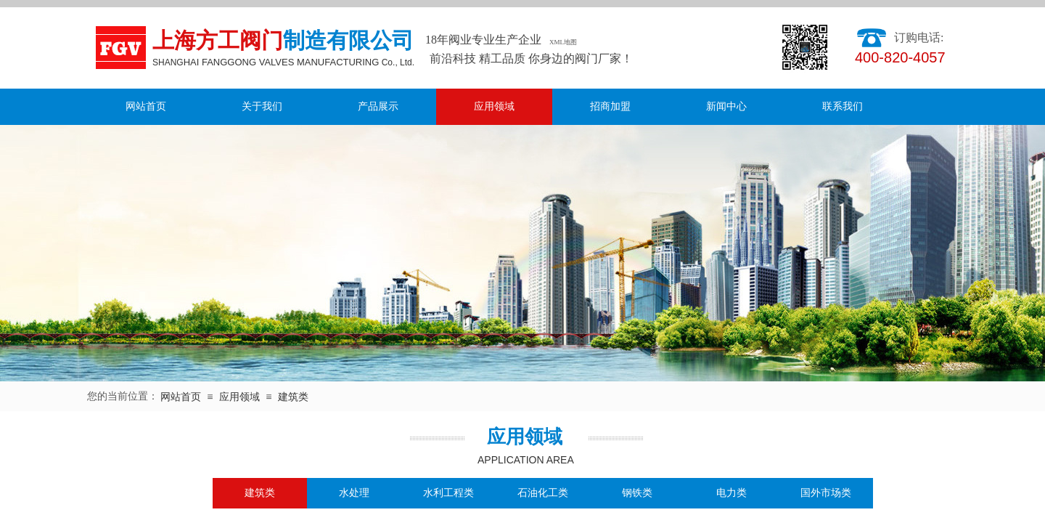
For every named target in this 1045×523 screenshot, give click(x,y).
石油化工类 (542, 492)
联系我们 (842, 106)
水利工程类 (448, 492)
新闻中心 (726, 106)
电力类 (731, 492)
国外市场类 (825, 492)
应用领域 (494, 106)
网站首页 (146, 106)
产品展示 (378, 106)
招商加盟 (610, 106)
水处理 (354, 492)
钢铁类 (637, 492)
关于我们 (262, 106)
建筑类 (293, 397)
